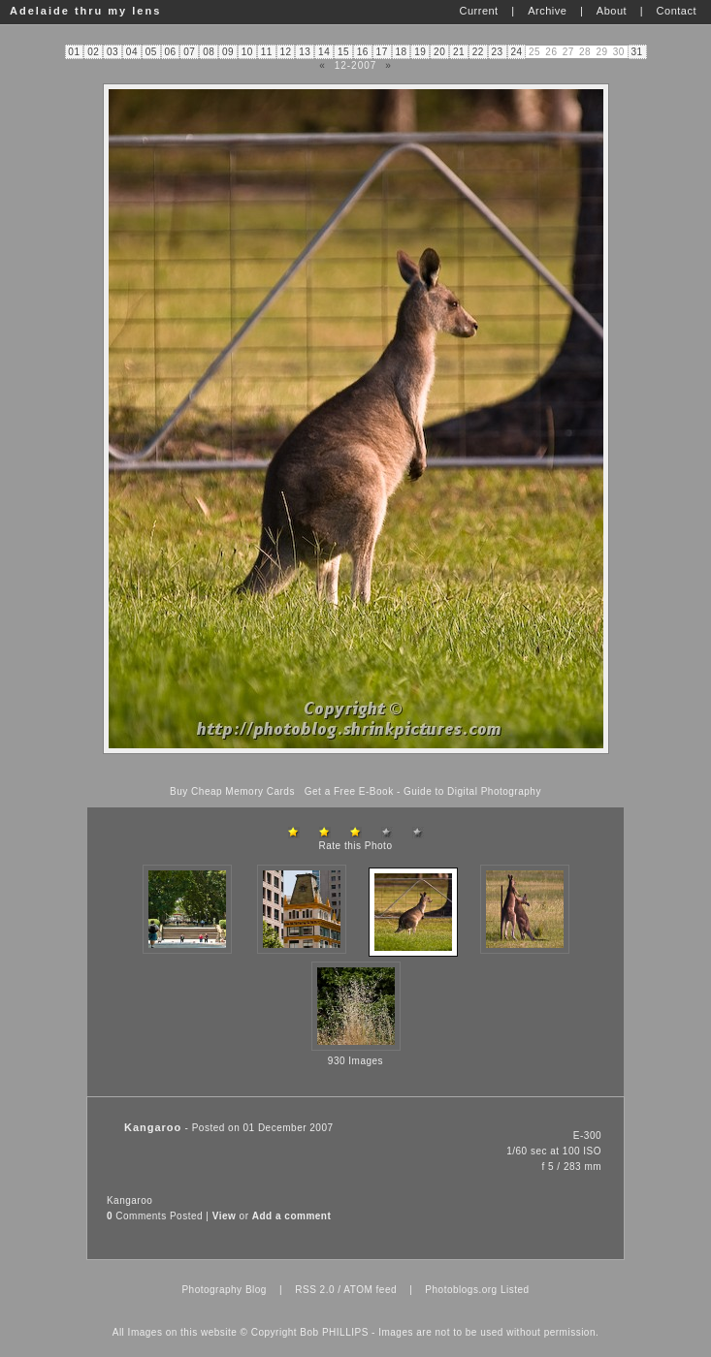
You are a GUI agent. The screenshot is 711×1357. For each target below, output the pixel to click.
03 (112, 52)
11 (267, 52)
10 (247, 52)
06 (170, 52)
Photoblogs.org (461, 1289)
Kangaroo (129, 1200)
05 (151, 52)
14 (324, 52)
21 (459, 52)
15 (343, 52)
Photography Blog (224, 1289)
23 (497, 52)
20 (439, 52)
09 (228, 52)
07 (189, 52)
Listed (515, 1289)
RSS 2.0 (315, 1289)
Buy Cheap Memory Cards (232, 791)
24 (516, 52)
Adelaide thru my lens (85, 10)
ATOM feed (370, 1289)
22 (478, 52)
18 (400, 52)
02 (93, 52)
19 (420, 52)
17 (382, 52)
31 (636, 52)
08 (208, 52)
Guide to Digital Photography (472, 791)
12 (285, 52)
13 (304, 52)
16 (363, 52)
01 (74, 52)
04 (132, 52)
